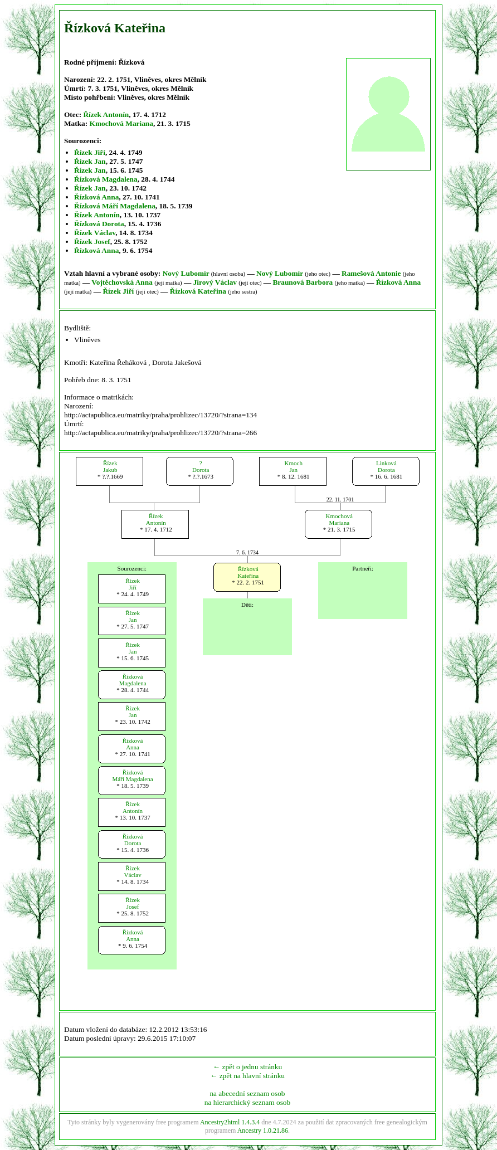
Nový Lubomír (186, 273)
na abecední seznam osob (247, 1093)
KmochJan (294, 466)
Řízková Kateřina (198, 291)
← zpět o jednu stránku (247, 1067)
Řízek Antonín (106, 114)
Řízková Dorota (99, 224)
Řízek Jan (90, 161)
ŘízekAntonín (156, 519)
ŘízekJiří (132, 584)
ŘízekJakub (110, 466)
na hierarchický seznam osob (247, 1102)
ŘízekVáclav (133, 871)
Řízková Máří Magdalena (114, 206)
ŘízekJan (132, 616)
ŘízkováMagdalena (133, 679)
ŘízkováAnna (133, 744)
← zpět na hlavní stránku (247, 1075)
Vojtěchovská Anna (122, 282)
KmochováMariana (339, 519)
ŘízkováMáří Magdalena (133, 775)
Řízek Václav (94, 232)
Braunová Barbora (302, 282)
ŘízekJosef (132, 903)
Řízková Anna (96, 197)
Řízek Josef (92, 241)
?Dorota (200, 466)
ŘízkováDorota (133, 839)
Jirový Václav (215, 282)
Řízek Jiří (89, 152)
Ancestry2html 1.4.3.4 (230, 1122)
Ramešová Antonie (371, 273)
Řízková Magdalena (106, 179)
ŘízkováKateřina (248, 572)
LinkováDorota (386, 466)
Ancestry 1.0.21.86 (262, 1130)
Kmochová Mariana (121, 123)
